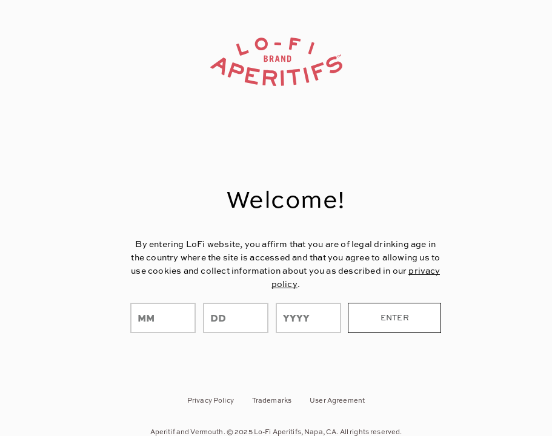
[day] (235, 318)
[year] (308, 318)
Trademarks (271, 400)
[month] (163, 318)
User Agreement (337, 400)
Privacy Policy (210, 400)
